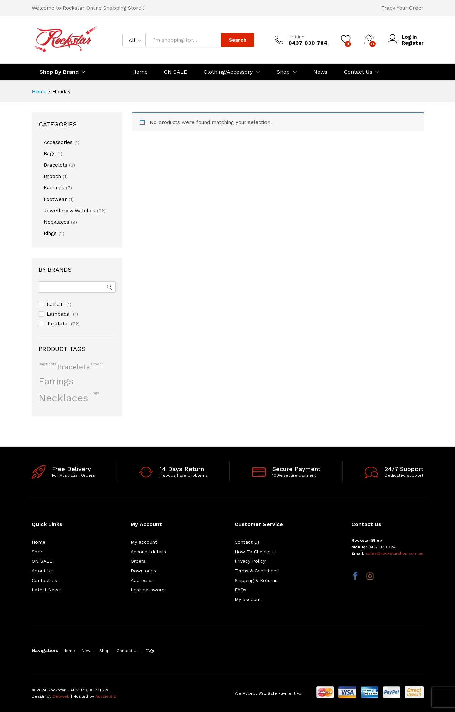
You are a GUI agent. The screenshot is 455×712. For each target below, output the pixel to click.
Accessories (58, 142)
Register (413, 43)
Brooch (52, 176)
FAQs (240, 589)
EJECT (55, 304)
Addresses (142, 580)
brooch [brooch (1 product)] (97, 364)
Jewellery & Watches (69, 211)
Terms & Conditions (257, 570)
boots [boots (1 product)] (51, 364)
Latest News (46, 589)
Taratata (57, 324)
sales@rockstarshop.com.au (394, 553)
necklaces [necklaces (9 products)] (63, 398)
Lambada (58, 314)
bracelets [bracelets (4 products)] (73, 367)
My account (144, 542)
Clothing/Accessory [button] (228, 72)
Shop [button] (283, 72)
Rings (50, 233)
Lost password (148, 589)
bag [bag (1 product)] (42, 364)
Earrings (54, 188)
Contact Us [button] (358, 72)
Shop (38, 551)
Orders (138, 561)
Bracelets (55, 165)
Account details (148, 551)
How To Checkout (255, 551)
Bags (50, 154)
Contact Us (44, 580)
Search (237, 40)
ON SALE (175, 72)
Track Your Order (402, 8)
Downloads (143, 570)
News (320, 72)
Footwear (55, 199)
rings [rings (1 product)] (94, 393)
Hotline (296, 36)
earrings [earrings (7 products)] (56, 381)
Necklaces (56, 222)
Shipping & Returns (256, 580)
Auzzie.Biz (105, 696)
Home (140, 72)
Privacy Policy (250, 561)
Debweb (61, 696)
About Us (42, 570)
